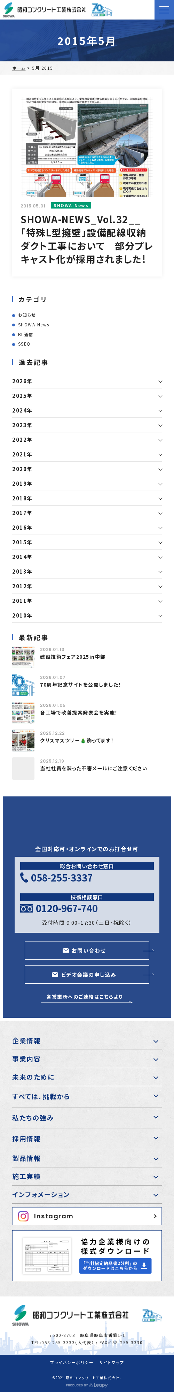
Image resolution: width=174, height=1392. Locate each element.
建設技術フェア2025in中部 (73, 656)
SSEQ (24, 344)
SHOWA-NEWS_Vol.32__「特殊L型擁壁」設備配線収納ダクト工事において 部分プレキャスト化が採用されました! (87, 238)
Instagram (46, 1216)
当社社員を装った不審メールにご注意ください (94, 768)
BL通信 (25, 334)
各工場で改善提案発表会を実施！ (79, 712)
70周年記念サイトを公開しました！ (80, 684)
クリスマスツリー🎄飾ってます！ (77, 740)
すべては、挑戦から (41, 1096)
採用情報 (26, 1138)
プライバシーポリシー (72, 1362)
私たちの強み (33, 1117)
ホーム (19, 68)
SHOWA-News (33, 324)
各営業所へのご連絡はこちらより (84, 996)
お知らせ (27, 315)
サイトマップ (111, 1362)
